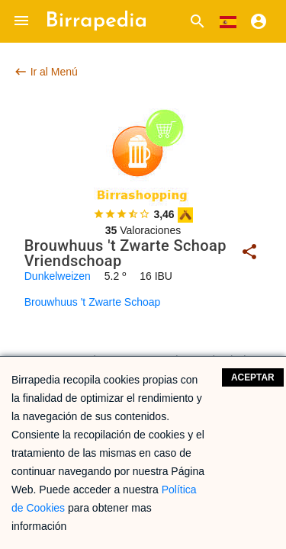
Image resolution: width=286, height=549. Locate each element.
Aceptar (253, 377)
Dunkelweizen (57, 276)
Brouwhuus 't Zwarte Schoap (92, 302)
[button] (21, 21)
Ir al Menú (46, 72)
